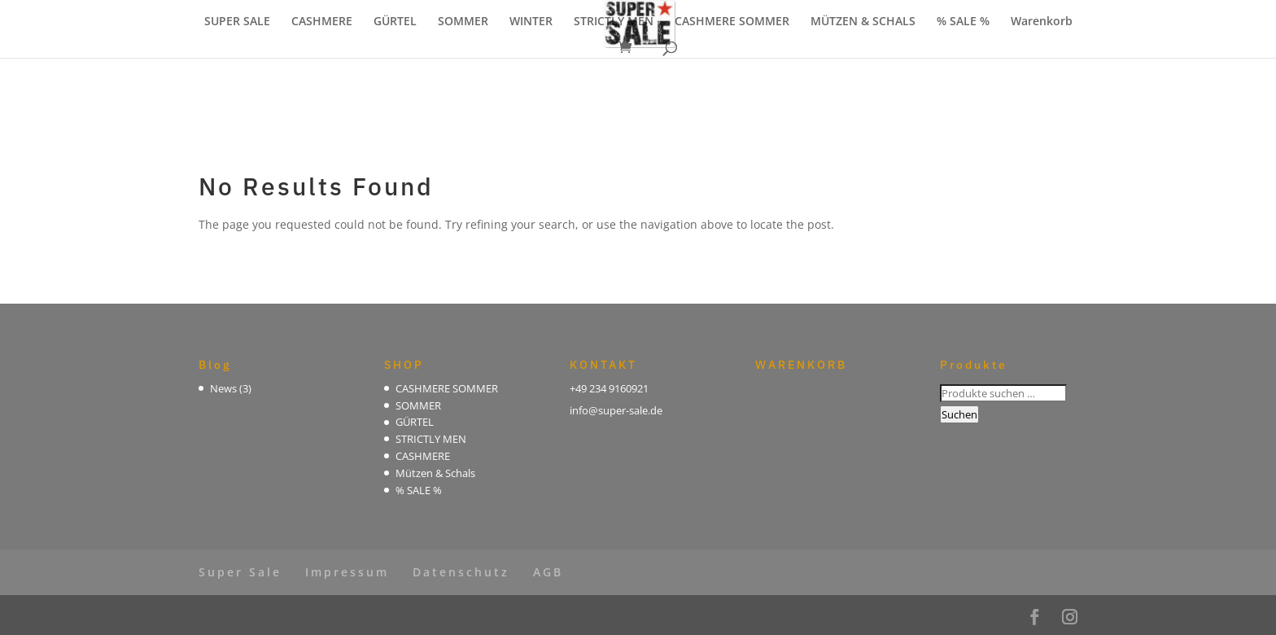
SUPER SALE (237, 21)
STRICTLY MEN (613, 21)
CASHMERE (321, 21)
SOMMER (463, 21)
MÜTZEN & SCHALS (863, 21)
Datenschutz (461, 572)
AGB (548, 572)
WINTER (531, 21)
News (223, 388)
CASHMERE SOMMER (732, 21)
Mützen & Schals (435, 473)
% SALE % (963, 21)
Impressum (347, 572)
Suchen (959, 414)
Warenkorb (1042, 21)
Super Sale (240, 572)
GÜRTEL (395, 21)
